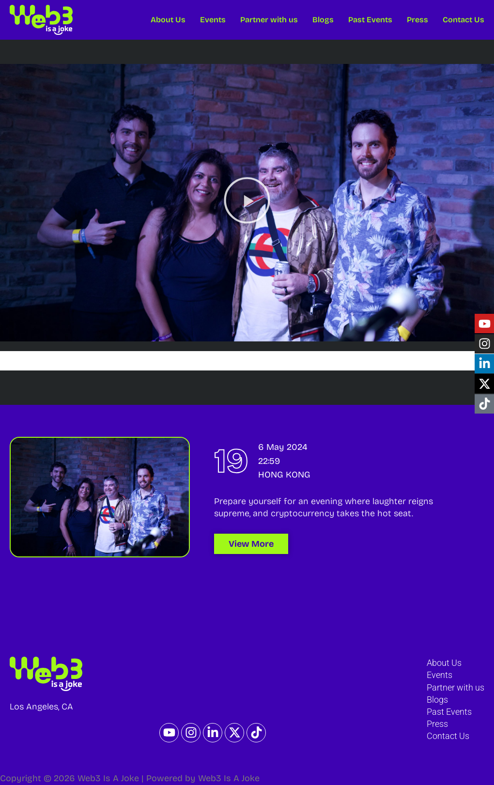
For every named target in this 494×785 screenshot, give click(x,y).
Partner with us (269, 19)
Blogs (323, 19)
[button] (247, 202)
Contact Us (463, 19)
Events (213, 19)
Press (417, 19)
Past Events (370, 19)
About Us (168, 19)
